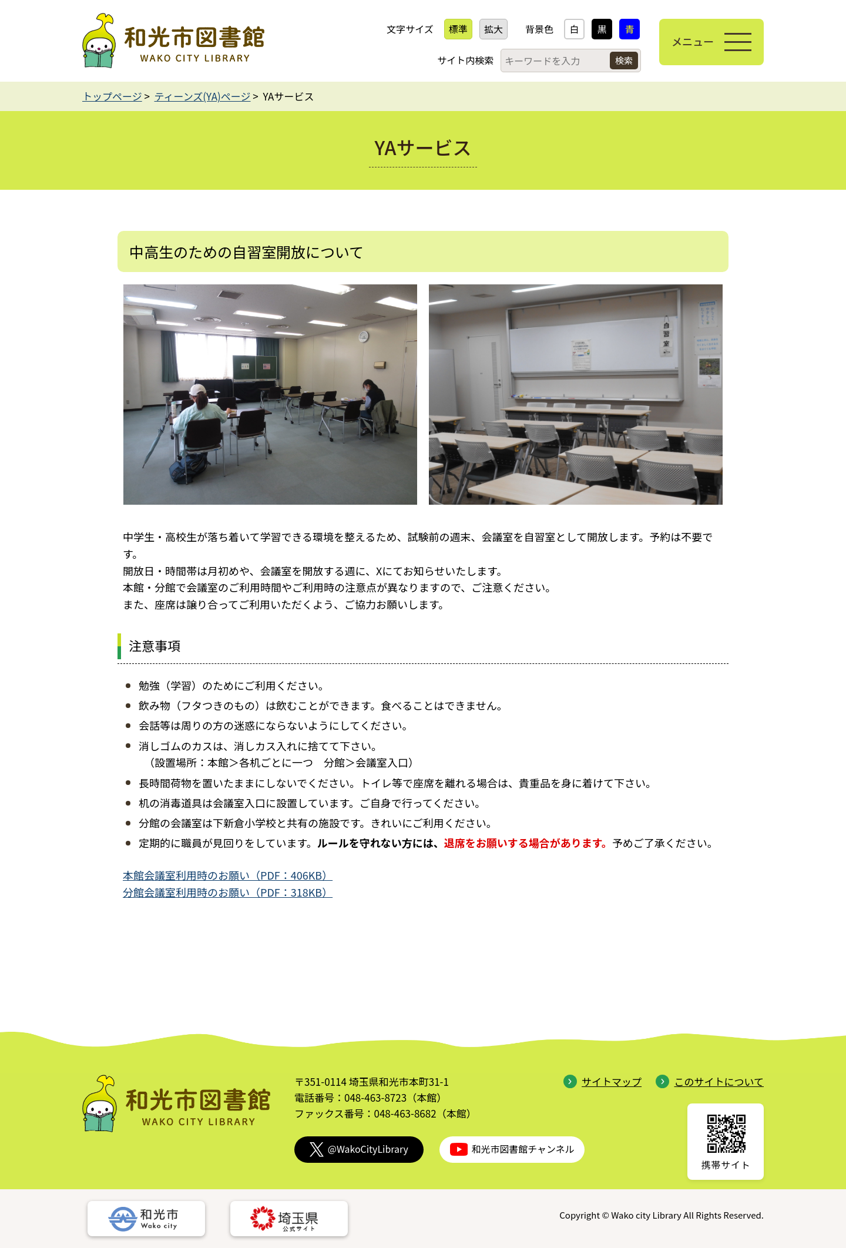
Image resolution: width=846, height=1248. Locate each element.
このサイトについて (710, 1081)
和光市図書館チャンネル (512, 1149)
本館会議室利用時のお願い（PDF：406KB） (228, 875)
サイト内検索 (465, 60)
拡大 (493, 29)
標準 (458, 29)
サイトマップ (602, 1081)
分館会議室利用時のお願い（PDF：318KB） (228, 892)
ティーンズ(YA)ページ (203, 96)
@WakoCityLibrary (359, 1149)
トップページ (112, 96)
